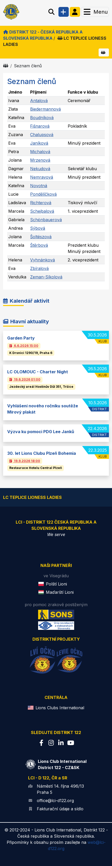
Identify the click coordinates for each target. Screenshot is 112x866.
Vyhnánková (42, 259)
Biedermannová (45, 109)
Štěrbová (39, 245)
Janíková (39, 143)
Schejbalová (42, 211)
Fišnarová (39, 126)
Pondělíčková (43, 194)
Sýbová (37, 228)
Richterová (40, 202)
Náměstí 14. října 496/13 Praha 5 (60, 789)
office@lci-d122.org (55, 800)
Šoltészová (40, 236)
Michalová (40, 151)
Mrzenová (40, 160)
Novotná (38, 185)
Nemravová (41, 177)
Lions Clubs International (60, 707)
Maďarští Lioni (60, 592)
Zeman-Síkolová (46, 276)
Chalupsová (41, 134)
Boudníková (42, 117)
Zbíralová (39, 268)
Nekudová (40, 168)
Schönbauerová (46, 219)
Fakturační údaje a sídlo (60, 808)
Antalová (39, 100)
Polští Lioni (56, 584)
